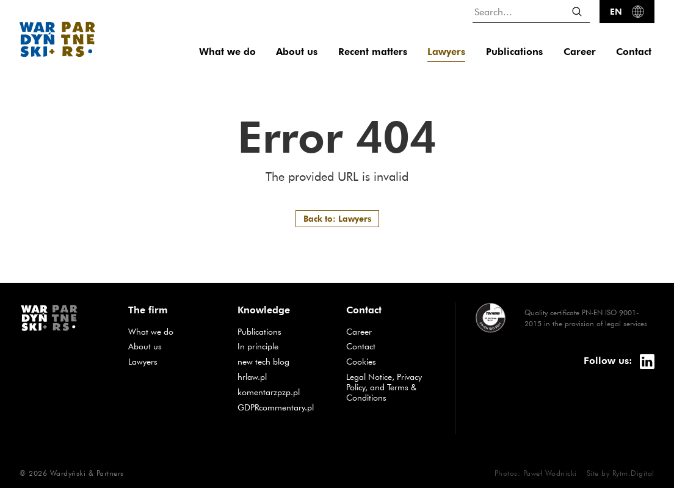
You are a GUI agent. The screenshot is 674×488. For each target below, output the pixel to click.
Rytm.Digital (633, 473)
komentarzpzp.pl (282, 392)
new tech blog (282, 361)
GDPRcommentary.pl (282, 407)
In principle (282, 346)
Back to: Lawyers (337, 218)
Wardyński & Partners (87, 473)
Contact (633, 51)
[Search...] (531, 11)
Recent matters (372, 51)
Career (579, 51)
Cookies (361, 361)
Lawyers (446, 51)
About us (296, 51)
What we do (227, 51)
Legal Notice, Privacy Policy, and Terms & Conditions (384, 387)
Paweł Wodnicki (550, 473)
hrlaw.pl (282, 376)
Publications (514, 51)
